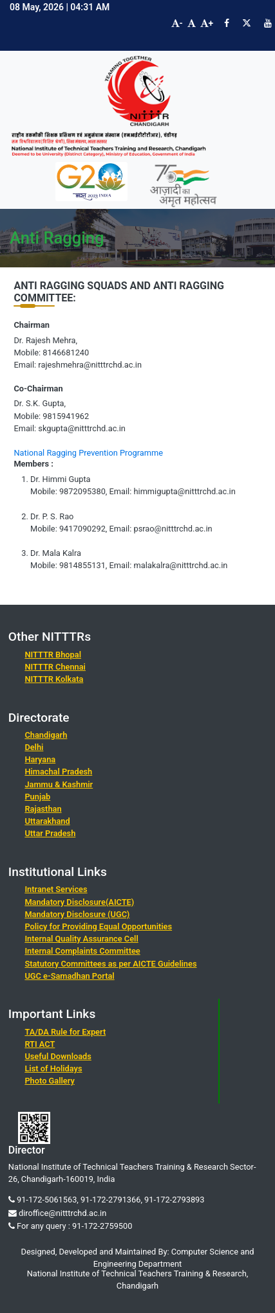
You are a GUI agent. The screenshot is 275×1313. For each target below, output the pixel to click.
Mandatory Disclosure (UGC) (76, 914)
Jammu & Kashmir (58, 784)
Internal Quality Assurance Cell (81, 938)
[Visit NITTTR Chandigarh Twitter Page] (246, 23)
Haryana (39, 759)
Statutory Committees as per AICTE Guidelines (110, 964)
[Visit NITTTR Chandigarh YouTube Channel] (268, 23)
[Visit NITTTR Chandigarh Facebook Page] (226, 23)
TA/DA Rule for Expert (65, 1032)
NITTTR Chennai (55, 667)
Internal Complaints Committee (82, 951)
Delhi (33, 747)
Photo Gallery (49, 1080)
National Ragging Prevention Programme (88, 453)
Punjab (37, 796)
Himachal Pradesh (58, 771)
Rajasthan (42, 809)
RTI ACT (39, 1044)
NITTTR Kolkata (53, 679)
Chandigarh (45, 735)
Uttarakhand (47, 821)
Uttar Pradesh (49, 833)
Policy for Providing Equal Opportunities (98, 926)
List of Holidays (53, 1068)
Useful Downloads (57, 1056)
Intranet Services (55, 889)
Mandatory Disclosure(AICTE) (79, 902)
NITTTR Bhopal (52, 654)
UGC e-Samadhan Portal (69, 976)
